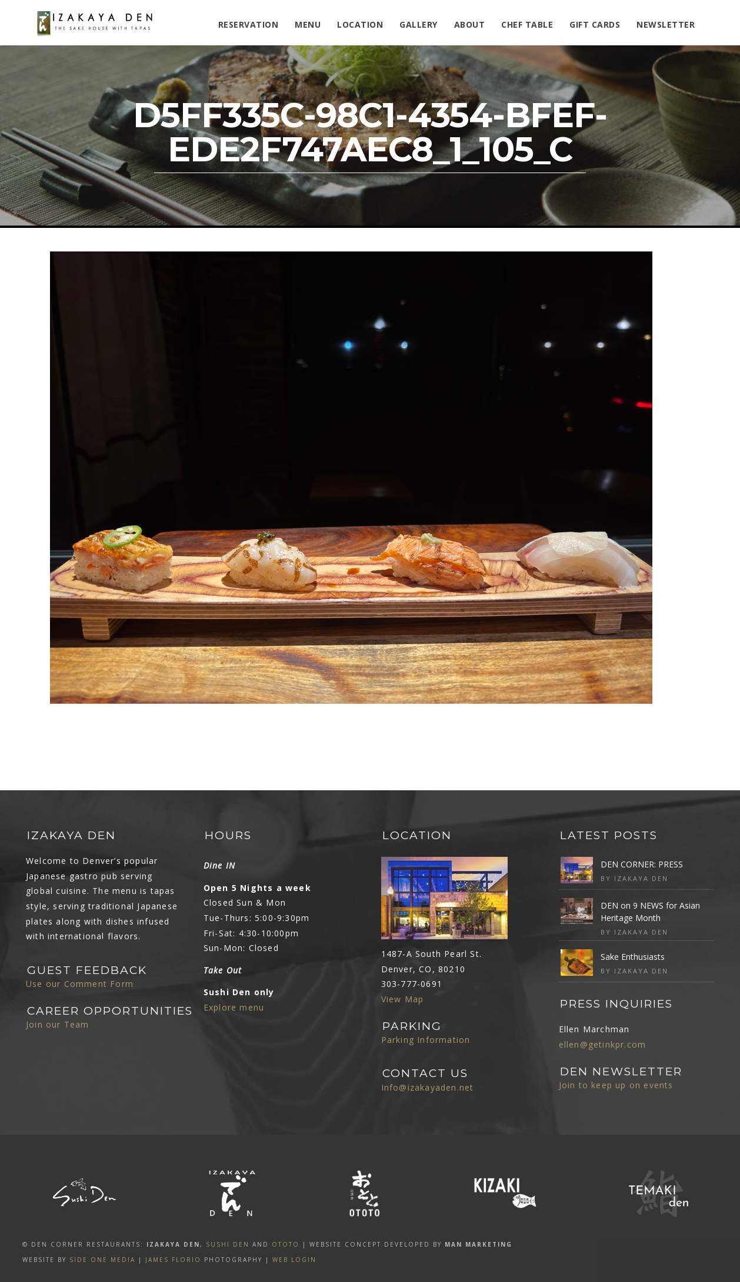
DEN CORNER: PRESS (642, 864)
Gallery (418, 24)
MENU (308, 24)
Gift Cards (594, 24)
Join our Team (57, 1024)
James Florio (173, 1260)
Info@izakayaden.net (427, 1087)
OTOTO (285, 1244)
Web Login (294, 1260)
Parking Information (426, 1039)
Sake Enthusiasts (633, 956)
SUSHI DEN (227, 1244)
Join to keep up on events (616, 1085)
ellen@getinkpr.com (602, 1044)
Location (360, 24)
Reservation (248, 24)
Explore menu (234, 1007)
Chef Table (527, 24)
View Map (402, 999)
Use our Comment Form (80, 983)
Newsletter (665, 24)
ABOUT (469, 24)
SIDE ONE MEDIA (102, 1260)
